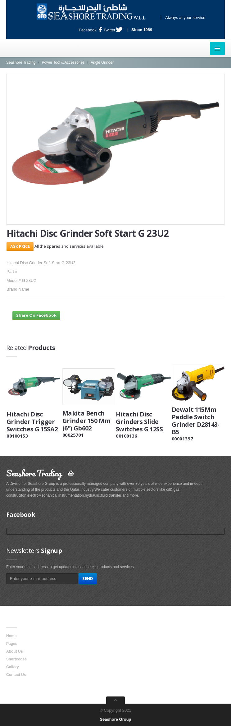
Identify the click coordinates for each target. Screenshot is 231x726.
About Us (14, 651)
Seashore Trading (21, 62)
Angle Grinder (102, 62)
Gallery (12, 667)
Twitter (113, 30)
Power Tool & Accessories (63, 62)
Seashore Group (115, 719)
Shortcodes (16, 659)
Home (11, 636)
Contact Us (16, 675)
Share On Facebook (36, 315)
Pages (11, 643)
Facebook (90, 30)
